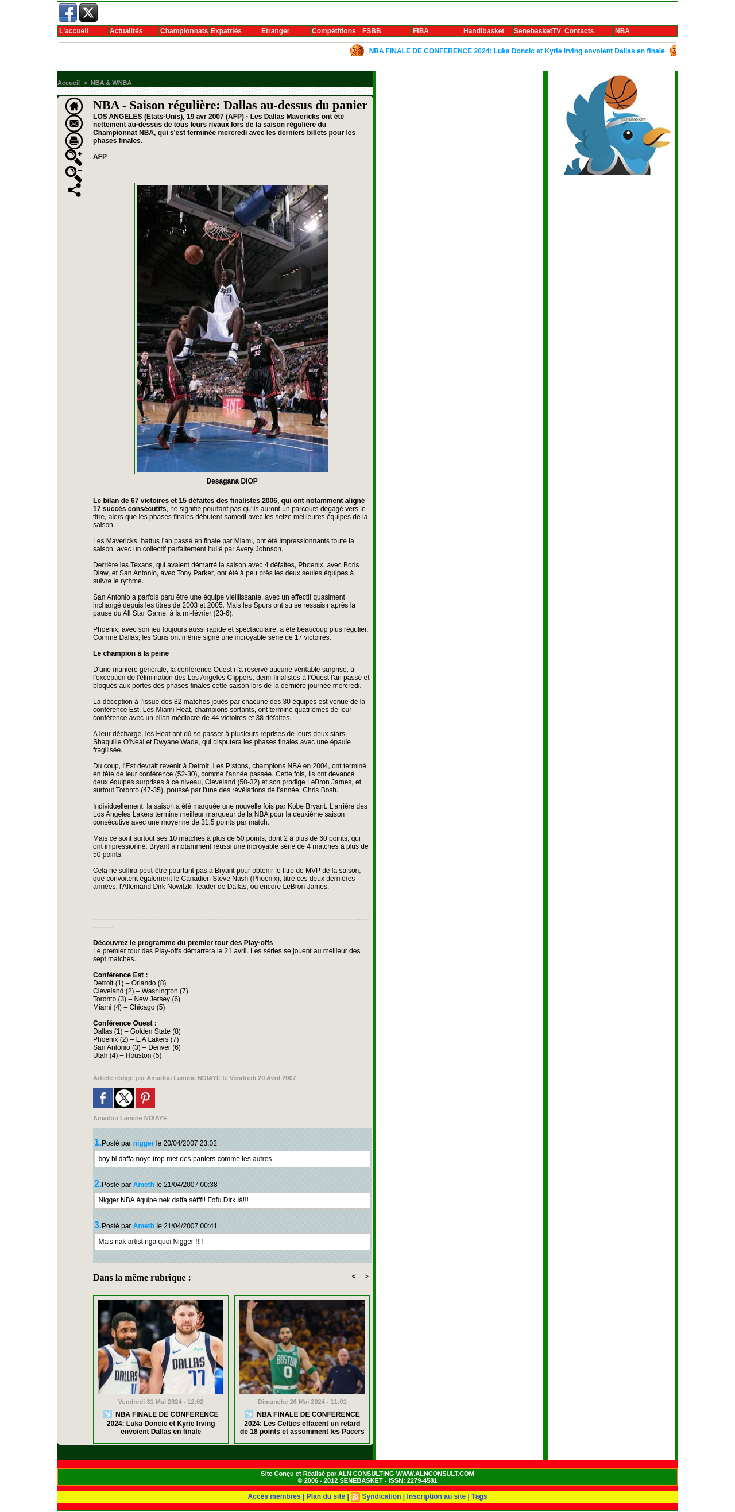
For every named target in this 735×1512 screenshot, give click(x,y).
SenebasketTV (537, 31)
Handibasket (483, 31)
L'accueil (73, 31)
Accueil (68, 82)
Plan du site (326, 1496)
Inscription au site (436, 1496)
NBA (622, 31)
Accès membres (274, 1496)
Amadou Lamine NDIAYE (183, 1077)
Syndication (381, 1496)
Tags (479, 1496)
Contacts (579, 31)
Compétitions (334, 31)
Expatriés (226, 31)
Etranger (275, 31)
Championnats (184, 31)
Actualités (126, 31)
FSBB (371, 31)
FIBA (421, 31)
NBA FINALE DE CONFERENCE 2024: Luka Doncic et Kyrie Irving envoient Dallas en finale (520, 51)
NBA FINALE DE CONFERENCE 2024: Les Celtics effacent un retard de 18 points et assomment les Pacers (302, 1423)
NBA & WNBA (111, 82)
